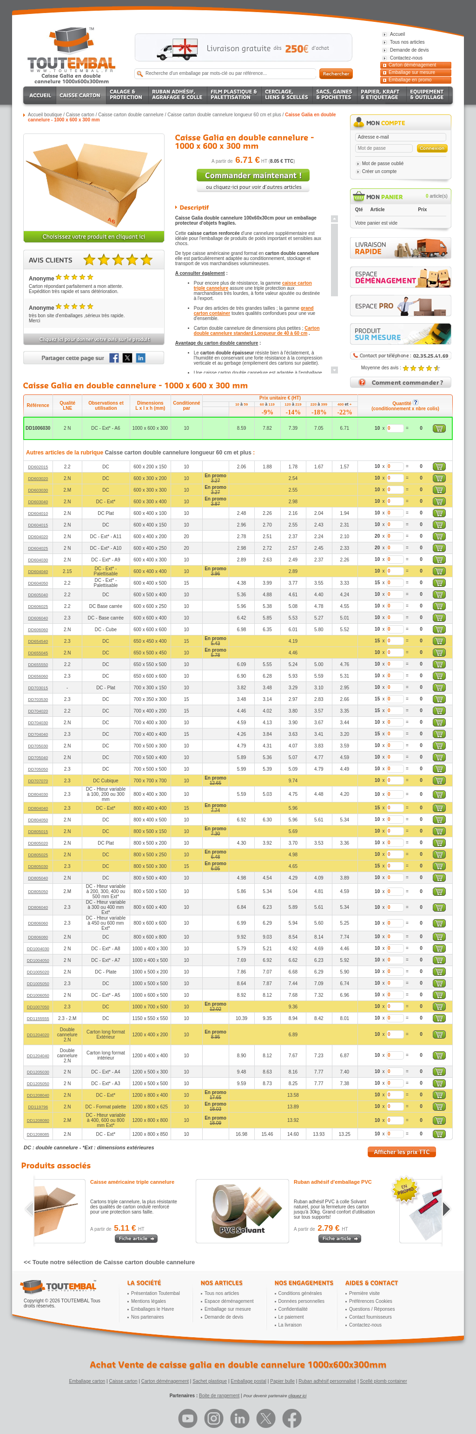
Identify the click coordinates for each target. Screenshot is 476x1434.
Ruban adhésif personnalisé (327, 1381)
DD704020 (38, 711)
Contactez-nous (365, 1324)
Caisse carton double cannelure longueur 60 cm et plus (224, 114)
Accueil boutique (45, 114)
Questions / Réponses (372, 1309)
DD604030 (38, 560)
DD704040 (38, 734)
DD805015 (38, 831)
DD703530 (38, 699)
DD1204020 (38, 1035)
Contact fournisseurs (370, 1317)
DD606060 (38, 629)
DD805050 (38, 891)
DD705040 (38, 757)
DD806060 (38, 923)
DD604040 (38, 571)
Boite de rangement (219, 1395)
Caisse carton (80, 114)
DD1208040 (38, 1095)
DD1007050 (38, 1007)
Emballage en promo (410, 79)
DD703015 (38, 688)
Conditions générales (300, 1293)
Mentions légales (148, 1301)
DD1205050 (38, 1083)
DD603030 (38, 490)
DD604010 (38, 513)
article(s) (437, 196)
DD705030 (38, 746)
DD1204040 (38, 1056)
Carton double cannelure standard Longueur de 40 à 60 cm (257, 331)
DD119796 (38, 1107)
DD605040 (38, 595)
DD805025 (38, 855)
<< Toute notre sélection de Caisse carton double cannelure (109, 1262)
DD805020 (38, 843)
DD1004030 (38, 949)
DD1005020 (38, 972)
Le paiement (291, 1317)
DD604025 (38, 548)
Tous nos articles (222, 1293)
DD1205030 (38, 1072)
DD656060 (38, 676)
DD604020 (38, 536)
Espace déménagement (229, 1301)
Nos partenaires (147, 1317)
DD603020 (38, 478)
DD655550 (38, 664)
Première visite (364, 1293)
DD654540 (38, 641)
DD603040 (38, 502)
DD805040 (38, 878)
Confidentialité (293, 1309)
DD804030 (38, 794)
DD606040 (38, 618)
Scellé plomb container (383, 1381)
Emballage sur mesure (412, 72)
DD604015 (38, 525)
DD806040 (38, 907)
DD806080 (38, 937)
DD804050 (38, 820)
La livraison (290, 1324)
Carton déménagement (412, 64)
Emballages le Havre (152, 1309)
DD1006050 (38, 995)
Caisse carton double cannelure (131, 114)
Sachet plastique (209, 1381)
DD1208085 (38, 1134)
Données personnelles (301, 1301)
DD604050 (38, 583)
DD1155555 (38, 1018)
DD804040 (38, 808)
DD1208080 (38, 1120)
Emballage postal (248, 1381)
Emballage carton (87, 1381)
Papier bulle (282, 1381)
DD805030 (38, 866)
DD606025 (38, 606)
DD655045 (38, 653)
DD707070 (38, 781)
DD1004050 (38, 960)
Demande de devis (224, 1317)
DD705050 (38, 769)
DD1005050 (38, 983)
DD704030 (38, 722)
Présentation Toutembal (155, 1293)
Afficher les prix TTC (402, 1152)
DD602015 (38, 467)
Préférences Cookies (370, 1301)
